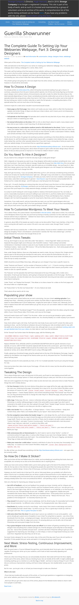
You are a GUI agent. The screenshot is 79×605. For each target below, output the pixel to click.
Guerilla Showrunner (27, 33)
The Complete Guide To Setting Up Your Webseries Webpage (23, 23)
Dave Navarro (41, 179)
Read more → (8, 586)
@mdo (37, 597)
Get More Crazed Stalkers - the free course (56, 23)
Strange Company (16, 1)
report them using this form (38, 15)
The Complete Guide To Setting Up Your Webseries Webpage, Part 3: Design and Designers (36, 49)
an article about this (23, 90)
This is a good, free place (29, 510)
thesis (61, 56)
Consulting (41, 22)
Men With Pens (59, 163)
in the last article (45, 212)
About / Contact (69, 23)
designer (56, 56)
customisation (42, 56)
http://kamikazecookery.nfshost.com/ (49, 146)
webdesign (67, 56)
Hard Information (31, 56)
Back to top (39, 600)
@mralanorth (56, 597)
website (6, 58)
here (42, 13)
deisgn (50, 56)
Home (8, 22)
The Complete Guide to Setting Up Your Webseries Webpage (40, 62)
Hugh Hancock (40, 1)
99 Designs (24, 186)
